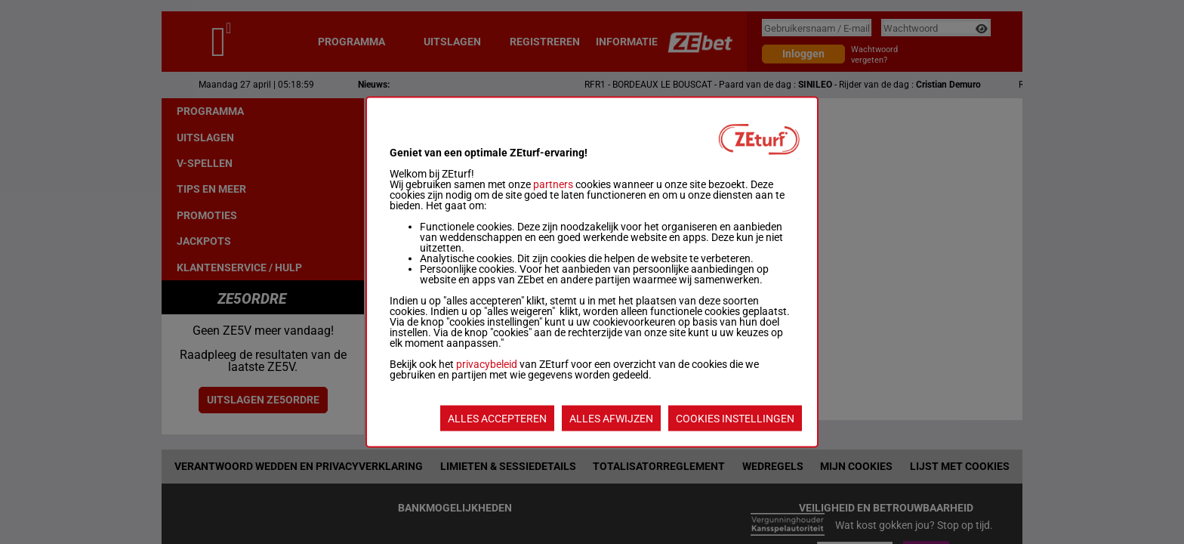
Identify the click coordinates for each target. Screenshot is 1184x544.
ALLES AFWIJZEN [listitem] (611, 419)
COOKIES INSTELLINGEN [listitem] (735, 419)
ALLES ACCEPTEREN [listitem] (497, 419)
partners (553, 184)
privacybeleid (486, 364)
